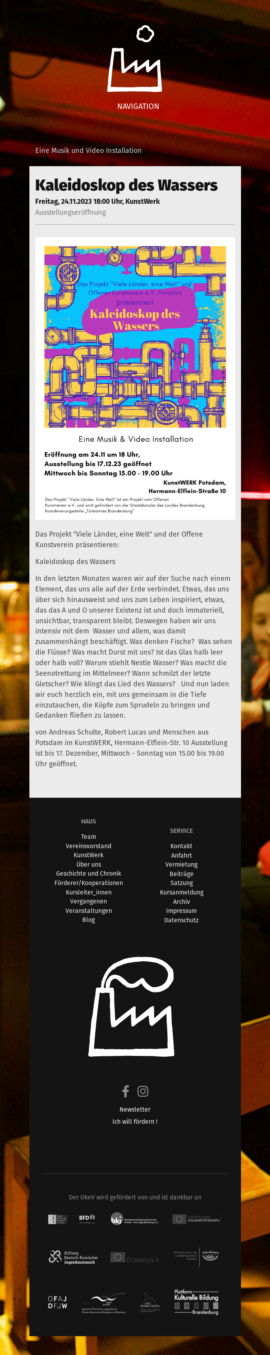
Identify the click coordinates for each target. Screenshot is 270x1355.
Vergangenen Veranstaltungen (88, 906)
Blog (88, 919)
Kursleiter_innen (89, 892)
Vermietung (181, 864)
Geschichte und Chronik (88, 873)
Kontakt (181, 846)
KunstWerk (88, 855)
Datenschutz (181, 920)
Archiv (181, 901)
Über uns (88, 864)
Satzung (181, 882)
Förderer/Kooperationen (88, 882)
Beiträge (182, 873)
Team (88, 836)
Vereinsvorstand (88, 846)
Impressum (181, 910)
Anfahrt (181, 855)
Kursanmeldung (181, 892)
